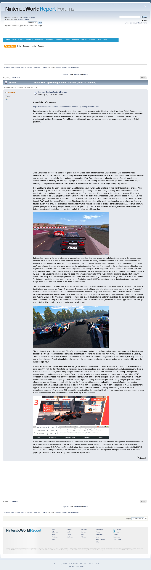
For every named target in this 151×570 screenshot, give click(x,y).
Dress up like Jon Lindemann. (136, 23)
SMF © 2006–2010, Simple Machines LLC (85, 564)
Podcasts (75, 40)
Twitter (116, 534)
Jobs (97, 542)
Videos (92, 40)
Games (21, 40)
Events (67, 40)
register (32, 17)
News (14, 40)
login (25, 17)
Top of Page (117, 539)
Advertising (99, 534)
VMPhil (12, 92)
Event (54, 534)
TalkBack (77, 74)
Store (105, 40)
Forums (84, 40)
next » (85, 74)
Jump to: (128, 518)
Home (7, 40)
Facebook (117, 537)
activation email (23, 19)
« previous (67, 74)
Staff (53, 539)
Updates (118, 529)
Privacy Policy (100, 539)
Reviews (29, 40)
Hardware (69, 537)
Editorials (49, 40)
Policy (98, 532)
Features (58, 40)
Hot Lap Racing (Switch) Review (52, 92)
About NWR (99, 529)
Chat (99, 40)
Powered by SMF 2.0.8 (62, 564)
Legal (97, 537)
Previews (39, 40)
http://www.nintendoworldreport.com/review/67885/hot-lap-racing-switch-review (66, 107)
